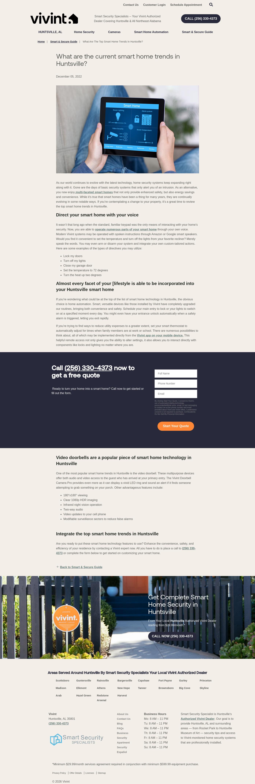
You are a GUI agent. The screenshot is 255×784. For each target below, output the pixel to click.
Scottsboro (62, 680)
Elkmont (81, 688)
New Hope (123, 688)
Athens (101, 688)
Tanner (142, 688)
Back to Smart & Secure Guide (79, 567)
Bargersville (124, 680)
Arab (59, 695)
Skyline (204, 688)
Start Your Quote (176, 426)
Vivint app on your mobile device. (160, 335)
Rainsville (103, 680)
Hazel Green (83, 695)
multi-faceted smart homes (94, 192)
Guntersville (83, 680)
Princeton (206, 680)
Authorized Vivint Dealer (198, 718)
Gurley (183, 680)
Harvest (122, 695)
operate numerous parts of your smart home (126, 229)
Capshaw (143, 680)
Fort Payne (165, 680)
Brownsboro (166, 688)
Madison (61, 688)
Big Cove (184, 688)
